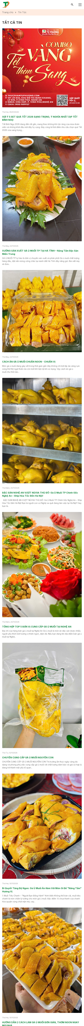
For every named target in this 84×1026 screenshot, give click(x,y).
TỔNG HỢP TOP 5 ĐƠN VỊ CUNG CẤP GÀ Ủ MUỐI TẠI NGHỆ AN (36, 626)
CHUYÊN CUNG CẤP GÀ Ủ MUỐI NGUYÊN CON (27, 757)
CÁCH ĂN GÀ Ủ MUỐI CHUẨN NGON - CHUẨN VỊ (28, 361)
